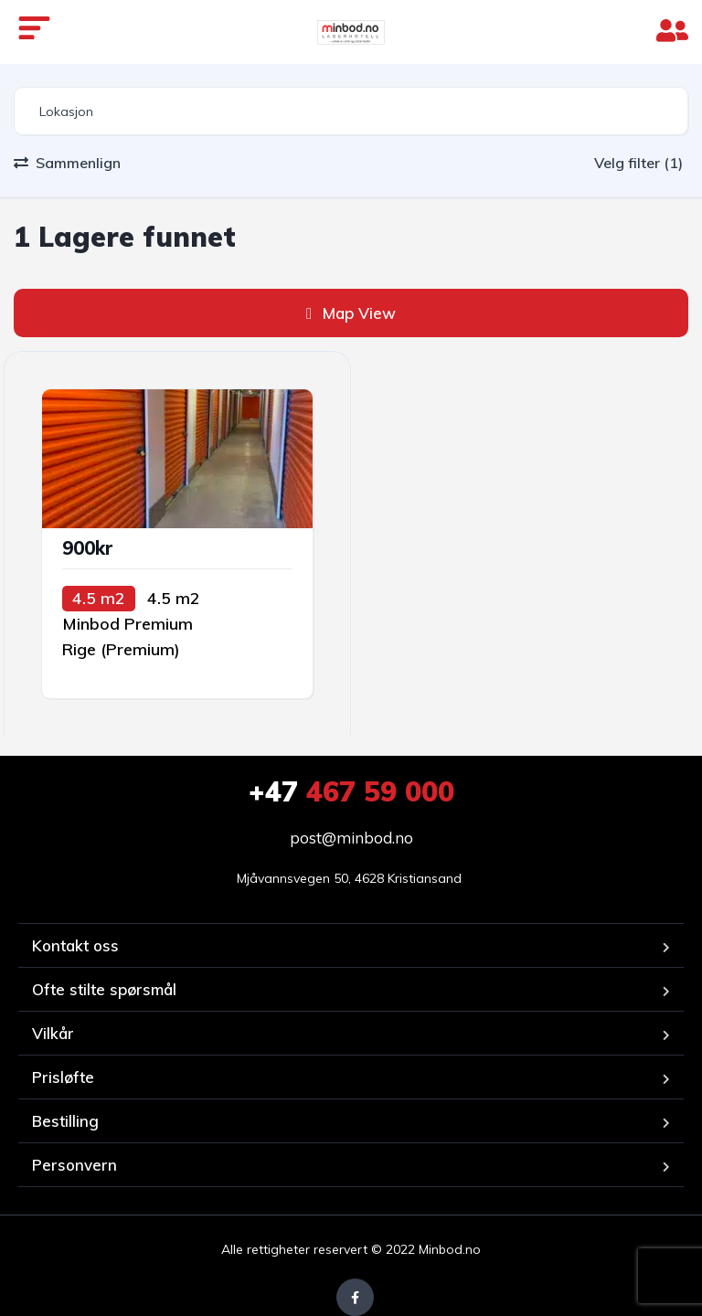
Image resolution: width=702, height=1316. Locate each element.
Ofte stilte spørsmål (104, 989)
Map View (351, 313)
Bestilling (65, 1120)
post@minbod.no (351, 837)
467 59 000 (351, 791)
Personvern (74, 1164)
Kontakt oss (75, 945)
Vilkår (53, 1033)
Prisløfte (63, 1077)
